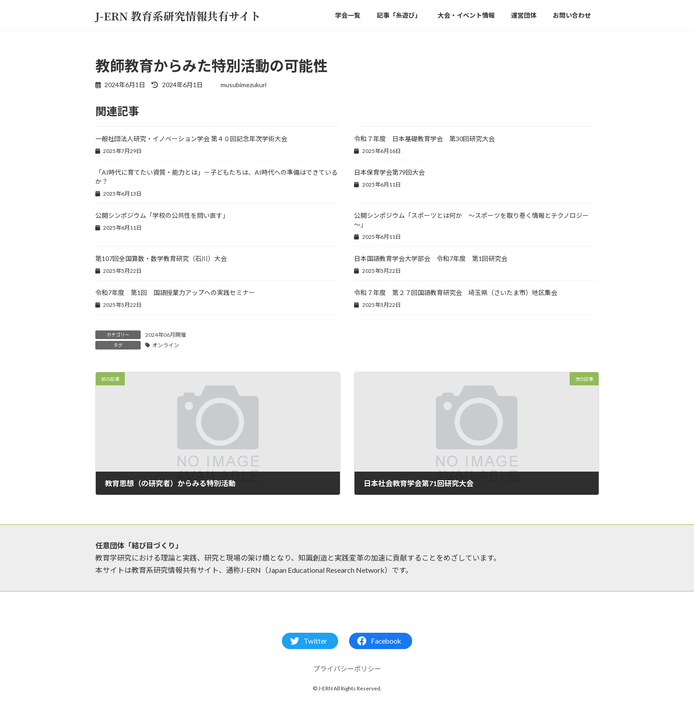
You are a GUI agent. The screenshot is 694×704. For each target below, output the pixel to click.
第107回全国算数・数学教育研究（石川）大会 (161, 258)
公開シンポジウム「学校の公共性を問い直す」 (162, 215)
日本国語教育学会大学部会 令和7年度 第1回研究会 (430, 258)
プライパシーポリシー (347, 669)
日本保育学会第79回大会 (389, 172)
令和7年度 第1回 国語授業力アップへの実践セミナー (175, 292)
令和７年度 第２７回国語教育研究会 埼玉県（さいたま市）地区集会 (455, 292)
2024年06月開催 (165, 334)
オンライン (165, 345)
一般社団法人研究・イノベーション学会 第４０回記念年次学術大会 (191, 139)
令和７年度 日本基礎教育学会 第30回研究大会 (424, 139)
